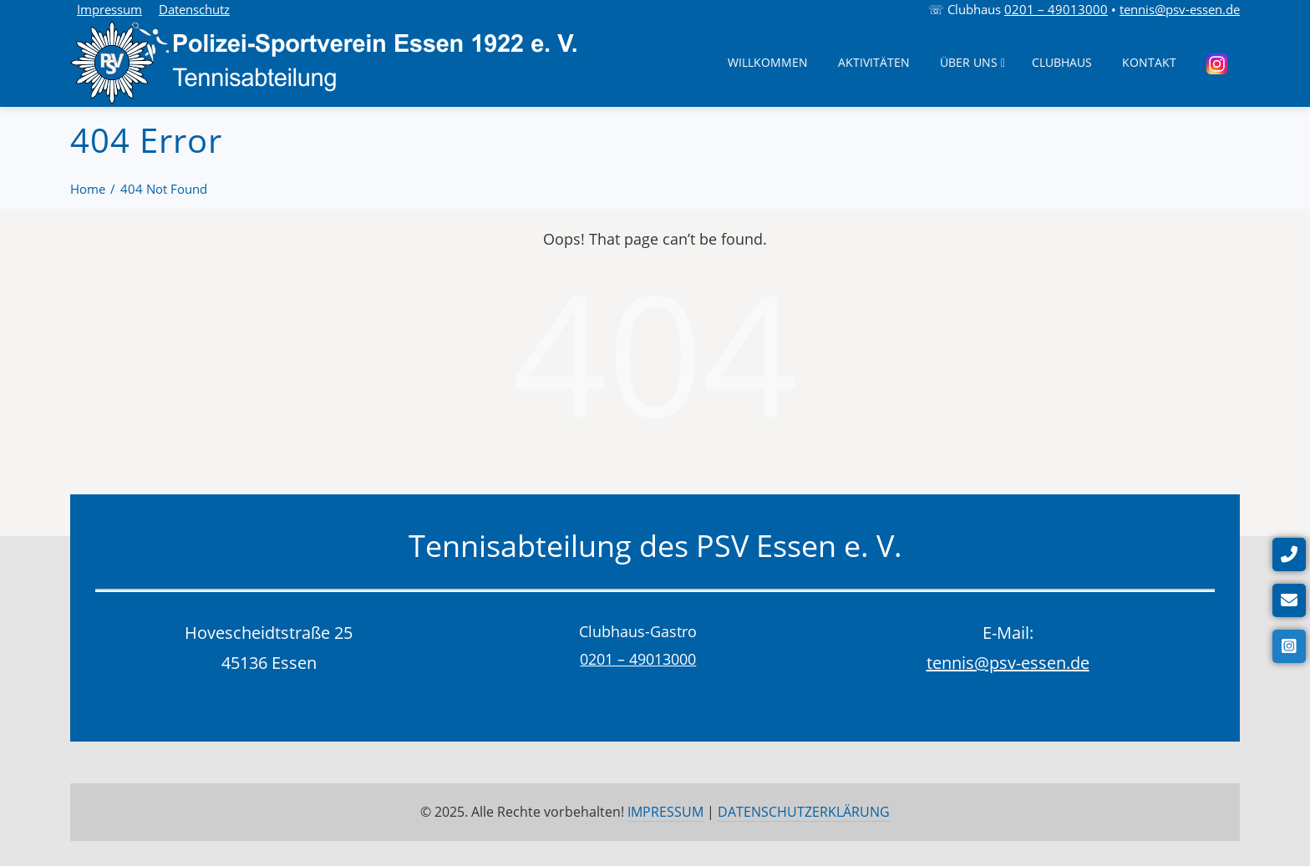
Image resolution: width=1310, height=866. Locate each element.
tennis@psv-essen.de (1180, 9)
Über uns (972, 62)
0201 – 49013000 (1056, 9)
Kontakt (1149, 62)
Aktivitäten (874, 62)
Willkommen (768, 62)
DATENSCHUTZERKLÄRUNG (804, 812)
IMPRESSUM (665, 812)
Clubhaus (1062, 62)
